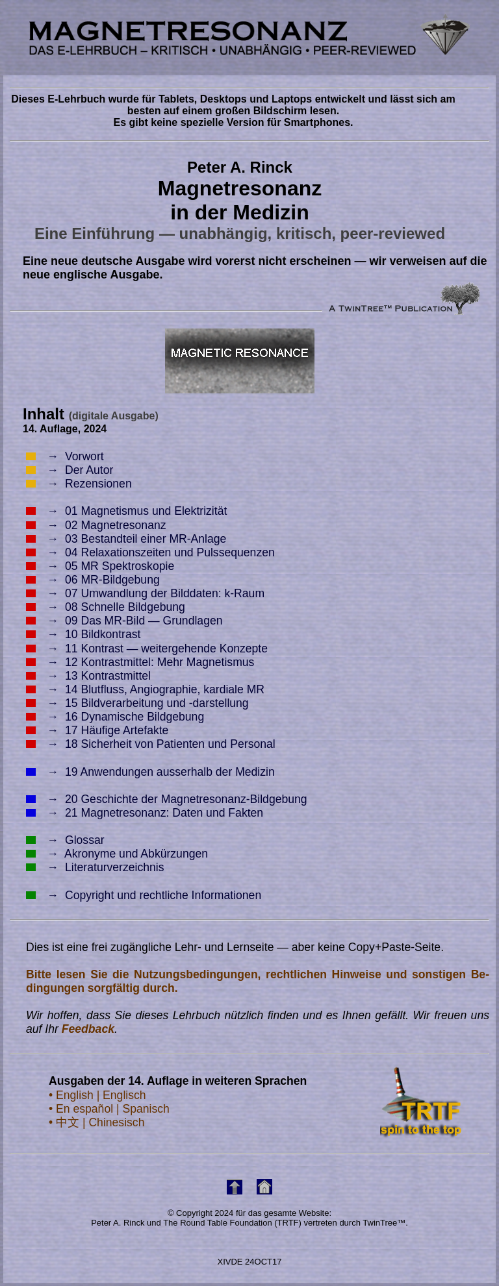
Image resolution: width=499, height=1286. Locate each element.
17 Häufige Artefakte (97, 730)
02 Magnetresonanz (96, 525)
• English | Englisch (97, 1095)
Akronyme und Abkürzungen (117, 853)
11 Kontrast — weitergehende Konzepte (147, 648)
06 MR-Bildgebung (93, 579)
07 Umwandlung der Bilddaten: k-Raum (145, 593)
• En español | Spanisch (109, 1108)
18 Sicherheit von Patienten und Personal (150, 743)
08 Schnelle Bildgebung (105, 606)
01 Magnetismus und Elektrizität (126, 510)
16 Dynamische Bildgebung (115, 716)
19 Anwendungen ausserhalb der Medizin (150, 771)
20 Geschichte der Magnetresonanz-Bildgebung (166, 799)
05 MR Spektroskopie (100, 566)
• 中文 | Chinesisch (96, 1122)
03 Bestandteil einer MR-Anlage (126, 538)
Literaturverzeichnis (95, 867)
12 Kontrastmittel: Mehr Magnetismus (140, 662)
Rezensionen (79, 483)
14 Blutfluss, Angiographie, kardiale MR (145, 689)
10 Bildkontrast (83, 634)
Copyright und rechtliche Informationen (143, 895)
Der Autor (69, 470)
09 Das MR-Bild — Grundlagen (124, 620)
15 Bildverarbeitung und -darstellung (137, 703)
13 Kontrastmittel (88, 675)
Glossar (65, 840)
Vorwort (65, 456)
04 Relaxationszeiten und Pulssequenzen (150, 552)
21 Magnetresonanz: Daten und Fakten (144, 812)
